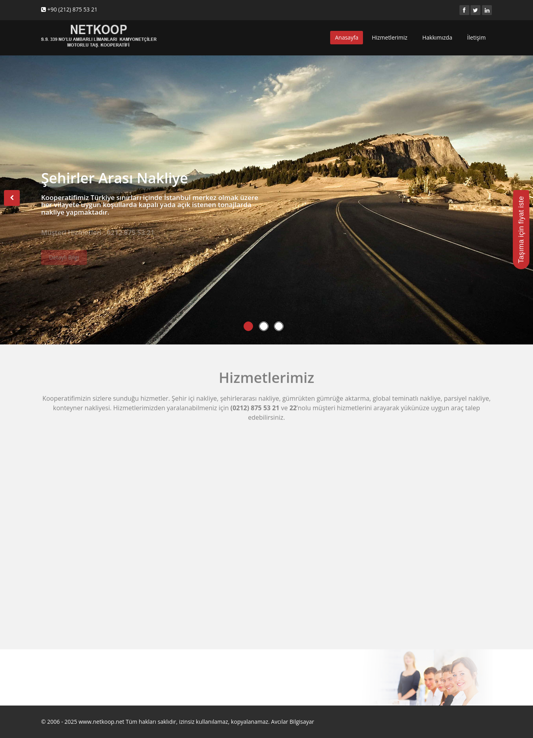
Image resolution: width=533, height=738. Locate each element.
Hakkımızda (438, 37)
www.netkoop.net (102, 721)
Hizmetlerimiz (390, 37)
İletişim (477, 37)
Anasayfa (346, 37)
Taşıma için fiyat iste (521, 229)
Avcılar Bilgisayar (292, 721)
